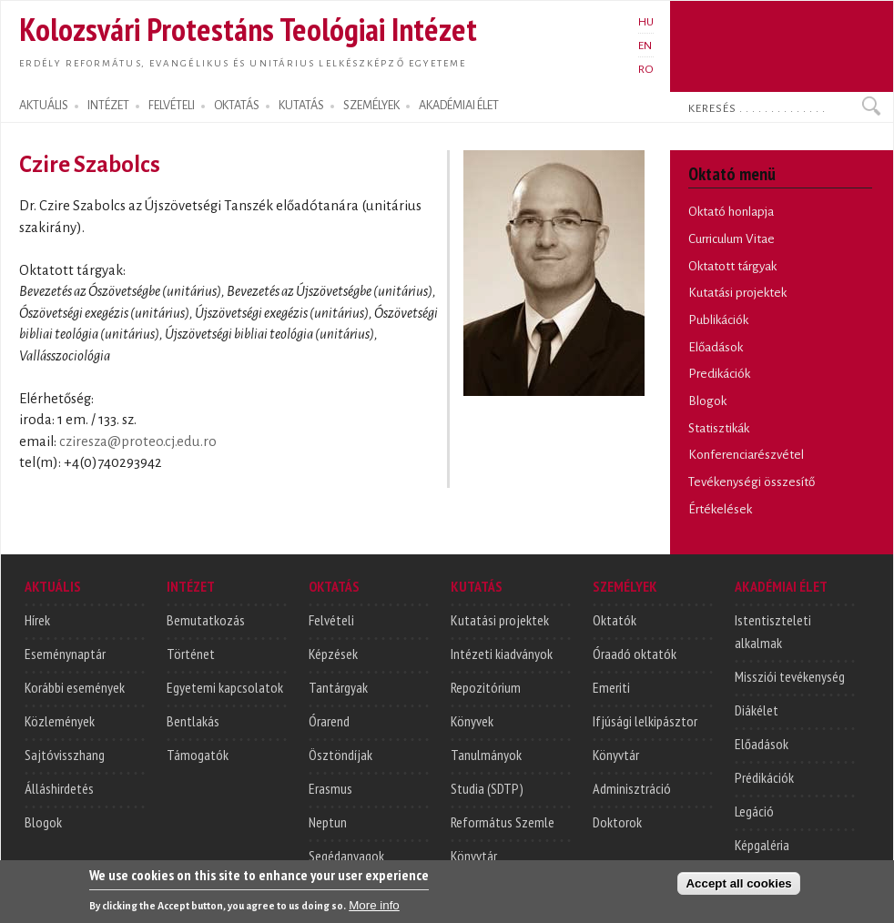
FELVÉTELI (171, 105)
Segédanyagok (346, 856)
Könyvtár (474, 856)
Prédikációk (764, 777)
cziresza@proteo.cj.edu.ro (138, 441)
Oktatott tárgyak (732, 266)
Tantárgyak (338, 687)
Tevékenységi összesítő (751, 482)
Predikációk (719, 373)
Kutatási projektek (737, 292)
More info (374, 909)
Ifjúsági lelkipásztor (645, 721)
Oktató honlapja (731, 211)
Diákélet (756, 710)
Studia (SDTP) (487, 788)
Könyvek (472, 721)
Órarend (329, 721)
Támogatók (198, 755)
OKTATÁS (236, 105)
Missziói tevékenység (790, 676)
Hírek (37, 620)
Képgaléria (762, 845)
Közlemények (60, 721)
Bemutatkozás (206, 620)
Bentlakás (193, 721)
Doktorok (617, 822)
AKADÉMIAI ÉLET (459, 105)
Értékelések (720, 509)
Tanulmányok (486, 755)
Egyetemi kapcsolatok (225, 687)
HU (646, 21)
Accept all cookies (738, 887)
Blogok (707, 401)
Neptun (328, 822)
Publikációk (718, 320)
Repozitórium (486, 687)
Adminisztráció (632, 788)
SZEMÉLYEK (371, 105)
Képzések (333, 653)
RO (646, 69)
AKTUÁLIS (43, 105)
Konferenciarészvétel (746, 455)
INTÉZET (108, 105)
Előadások (715, 347)
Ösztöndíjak (340, 755)
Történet (191, 653)
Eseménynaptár (65, 653)
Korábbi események (75, 687)
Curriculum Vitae (731, 239)
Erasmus (330, 788)
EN (645, 45)
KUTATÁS (301, 105)
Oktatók (614, 620)
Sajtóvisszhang (65, 755)
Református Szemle (502, 822)
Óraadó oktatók (634, 653)
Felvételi (331, 620)
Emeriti (611, 687)
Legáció (754, 811)
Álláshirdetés (59, 788)
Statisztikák (718, 428)
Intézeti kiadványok (502, 653)
